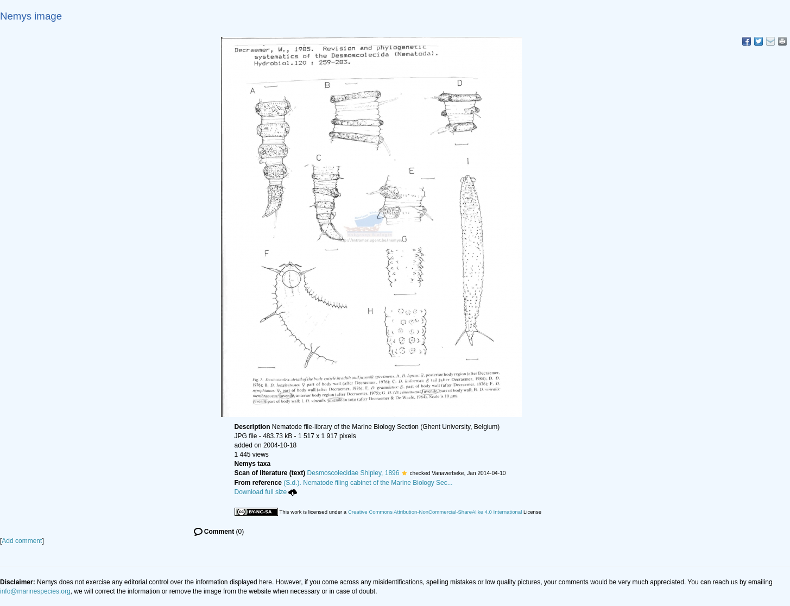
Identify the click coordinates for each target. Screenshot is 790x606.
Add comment (22, 541)
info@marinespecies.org (35, 591)
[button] (404, 473)
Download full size (266, 492)
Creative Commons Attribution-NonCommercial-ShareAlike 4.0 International (435, 512)
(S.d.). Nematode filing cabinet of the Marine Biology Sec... (368, 483)
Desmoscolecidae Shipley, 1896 (353, 473)
